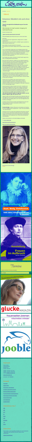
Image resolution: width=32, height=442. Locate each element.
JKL (4, 414)
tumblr (13, 10)
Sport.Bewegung (6, 399)
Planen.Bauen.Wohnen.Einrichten (10, 395)
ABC (4, 408)
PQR (4, 418)
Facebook (3, 10)
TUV (4, 422)
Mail (11, 10)
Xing (10, 10)
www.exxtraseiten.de (7, 374)
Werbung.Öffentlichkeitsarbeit (9, 391)
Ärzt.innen (5, 383)
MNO (4, 416)
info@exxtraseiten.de (10, 372)
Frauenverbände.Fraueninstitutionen (10, 393)
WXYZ (4, 424)
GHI (4, 412)
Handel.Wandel (6, 401)
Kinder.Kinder (6, 385)
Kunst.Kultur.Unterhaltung (8, 387)
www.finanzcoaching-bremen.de (9, 122)
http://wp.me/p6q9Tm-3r (7, 65)
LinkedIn (8, 10)
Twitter (4, 10)
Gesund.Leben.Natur (7, 397)
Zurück (3, 166)
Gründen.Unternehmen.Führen (9, 389)
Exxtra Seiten (4, 11)
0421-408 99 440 (7, 120)
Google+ (6, 10)
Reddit (15, 10)
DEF (4, 410)
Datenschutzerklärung (7, 435)
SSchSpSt (5, 420)
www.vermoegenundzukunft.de (8, 124)
